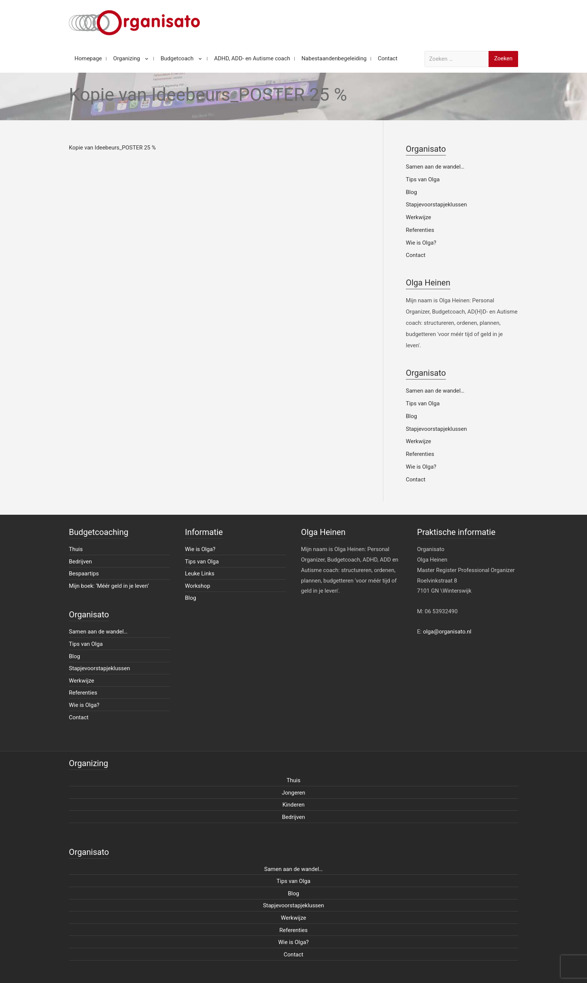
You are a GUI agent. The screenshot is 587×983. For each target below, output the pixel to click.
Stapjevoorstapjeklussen (436, 204)
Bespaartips (84, 573)
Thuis (76, 549)
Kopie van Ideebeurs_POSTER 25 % (112, 147)
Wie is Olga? (421, 242)
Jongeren (293, 792)
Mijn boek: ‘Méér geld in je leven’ (109, 586)
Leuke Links (200, 573)
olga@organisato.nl (447, 631)
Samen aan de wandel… (435, 166)
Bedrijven (80, 561)
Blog (411, 192)
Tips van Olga (423, 179)
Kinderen (294, 804)
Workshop (197, 586)
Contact (415, 255)
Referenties (420, 230)
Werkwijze (418, 217)
